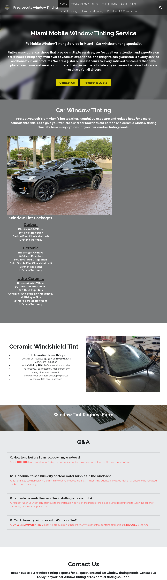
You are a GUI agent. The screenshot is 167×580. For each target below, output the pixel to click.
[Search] (160, 7)
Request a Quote (94, 82)
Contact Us (68, 82)
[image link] (44, 519)
